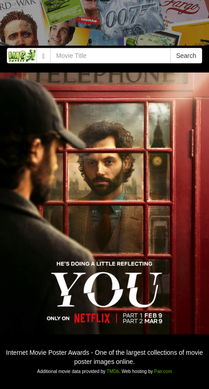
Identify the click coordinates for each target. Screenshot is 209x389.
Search (186, 55)
